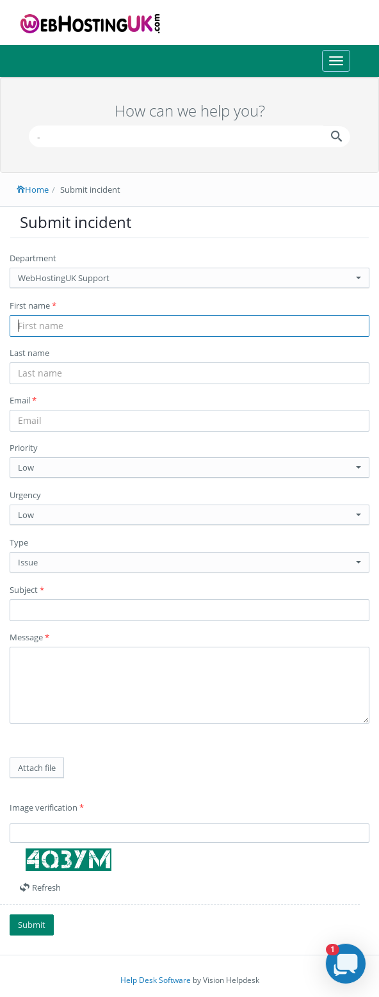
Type (19, 542)
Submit (31, 924)
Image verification (47, 807)
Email (23, 400)
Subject (27, 590)
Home (33, 189)
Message (29, 637)
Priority (24, 447)
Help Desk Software (155, 980)
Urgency (25, 495)
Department (33, 258)
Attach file (37, 768)
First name (33, 305)
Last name (29, 353)
